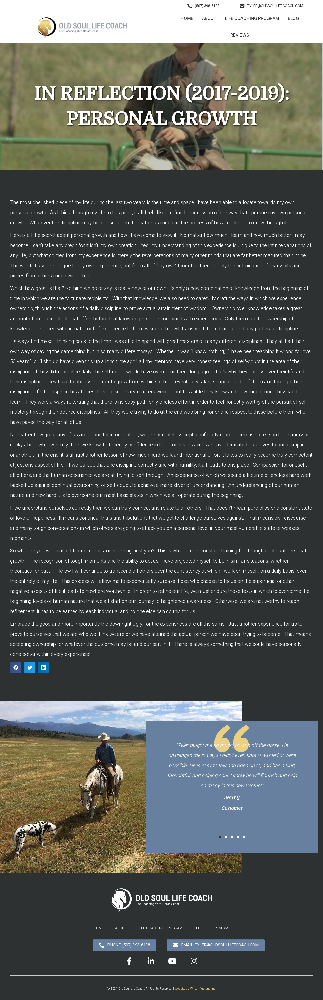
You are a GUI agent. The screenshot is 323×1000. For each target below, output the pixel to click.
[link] (187, 18)
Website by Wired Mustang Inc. (195, 988)
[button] (203, 5)
